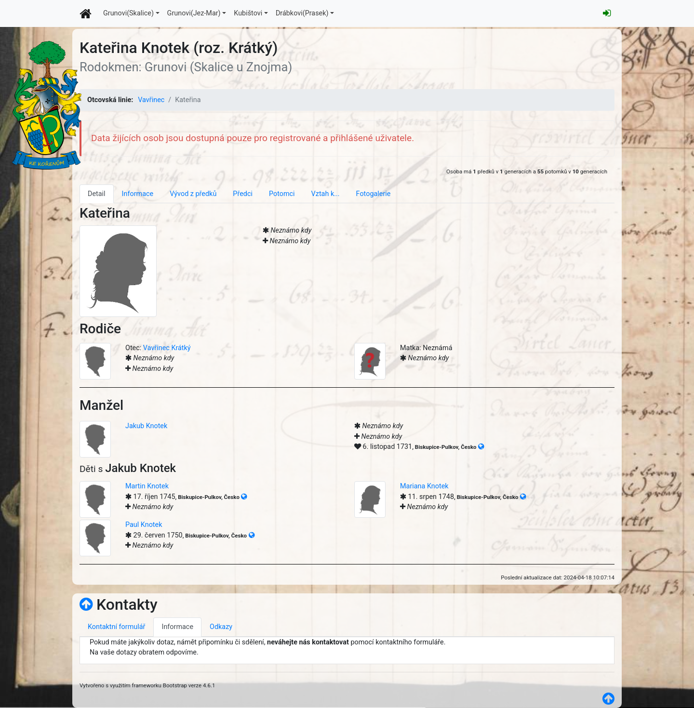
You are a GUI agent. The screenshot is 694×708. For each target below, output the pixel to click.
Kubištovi (248, 13)
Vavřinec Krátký (167, 348)
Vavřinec (151, 100)
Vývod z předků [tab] (193, 194)
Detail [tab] (97, 194)
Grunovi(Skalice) (128, 13)
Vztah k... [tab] (325, 194)
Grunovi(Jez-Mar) (194, 13)
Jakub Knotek (146, 426)
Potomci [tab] (282, 194)
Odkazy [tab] (221, 627)
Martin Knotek (147, 486)
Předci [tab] (243, 194)
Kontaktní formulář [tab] (116, 627)
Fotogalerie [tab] (373, 194)
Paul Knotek (143, 525)
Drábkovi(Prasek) (302, 13)
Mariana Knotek (424, 486)
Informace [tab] (138, 194)
